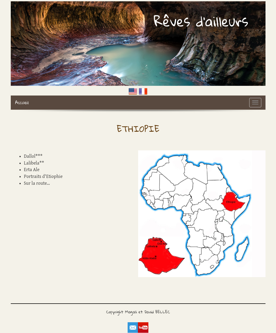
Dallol (29, 156)
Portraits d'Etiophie (43, 176)
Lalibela (31, 163)
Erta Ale (31, 169)
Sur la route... (37, 183)
